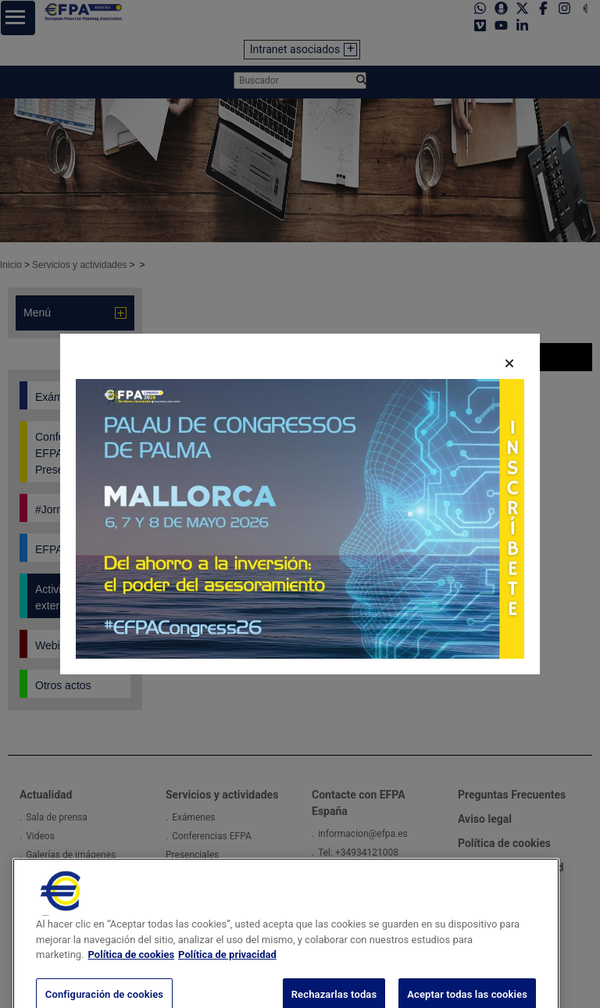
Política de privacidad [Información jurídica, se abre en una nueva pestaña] (227, 982)
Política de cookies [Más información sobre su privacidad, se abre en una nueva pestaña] (131, 982)
